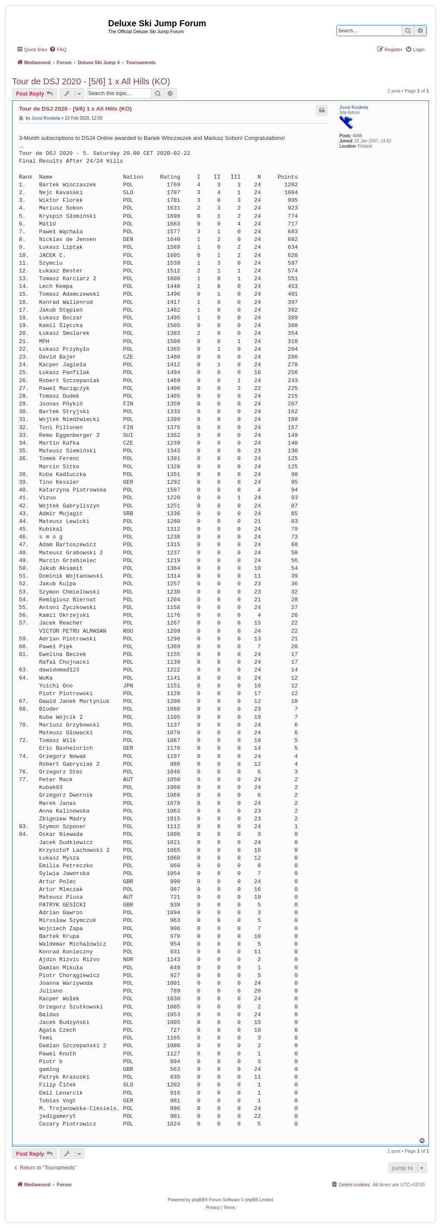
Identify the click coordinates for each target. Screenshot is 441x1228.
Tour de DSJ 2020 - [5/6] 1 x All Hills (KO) (91, 81)
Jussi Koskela (353, 107)
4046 (357, 135)
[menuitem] (57, 49)
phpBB (198, 1199)
